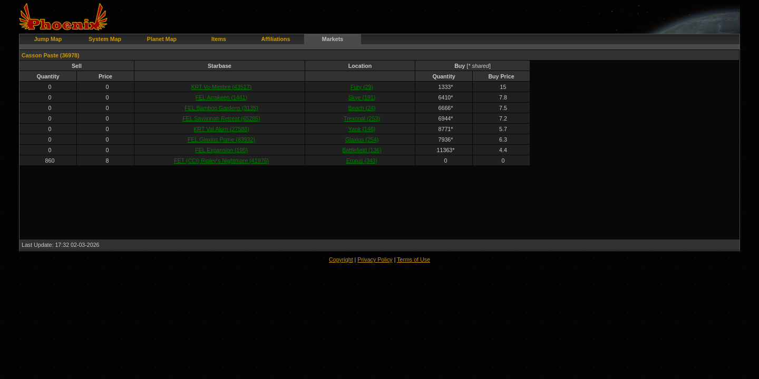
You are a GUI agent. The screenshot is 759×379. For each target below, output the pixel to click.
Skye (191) (362, 97)
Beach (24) (361, 108)
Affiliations (275, 39)
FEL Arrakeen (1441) (222, 97)
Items (218, 39)
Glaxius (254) (361, 139)
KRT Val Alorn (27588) (221, 129)
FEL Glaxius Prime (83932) (221, 139)
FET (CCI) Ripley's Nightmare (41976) (221, 160)
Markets (332, 39)
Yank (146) (361, 129)
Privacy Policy (374, 259)
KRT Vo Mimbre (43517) (221, 87)
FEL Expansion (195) (221, 150)
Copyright (341, 259)
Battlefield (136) (362, 150)
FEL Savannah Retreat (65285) (221, 118)
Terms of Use (413, 259)
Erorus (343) (361, 160)
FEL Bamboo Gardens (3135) (221, 108)
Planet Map (162, 39)
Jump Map (48, 39)
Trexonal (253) (362, 118)
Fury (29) (362, 87)
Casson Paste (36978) (51, 55)
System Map (105, 39)
